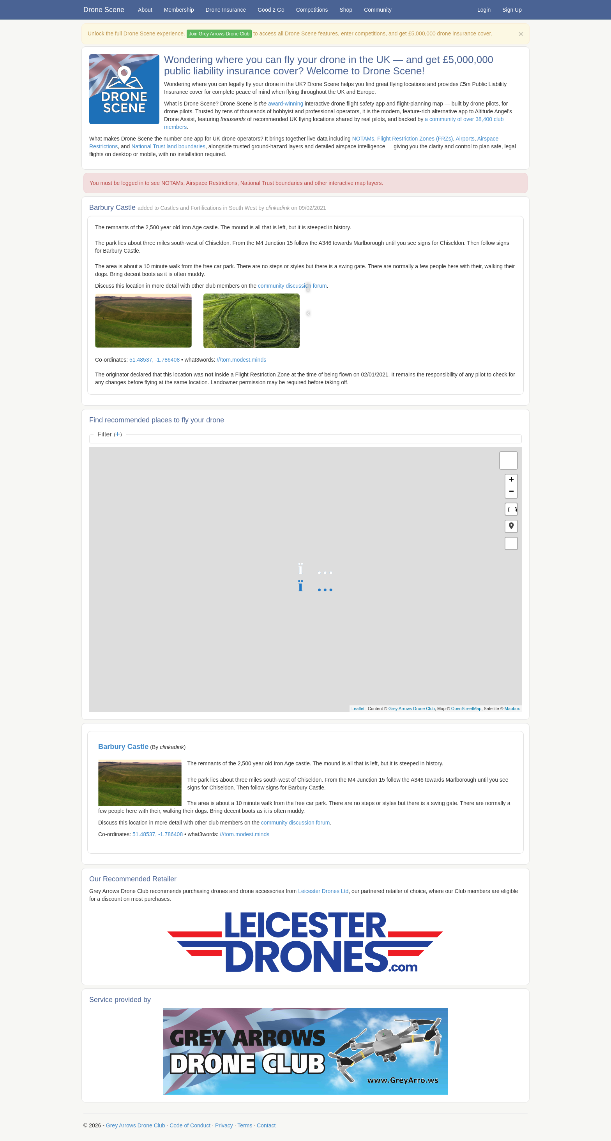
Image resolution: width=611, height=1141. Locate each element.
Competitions (312, 10)
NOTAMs (363, 138)
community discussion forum (292, 286)
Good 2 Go (271, 10)
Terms (244, 1125)
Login (484, 10)
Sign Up (512, 10)
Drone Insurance (226, 10)
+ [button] (511, 480)
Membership (179, 10)
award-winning (285, 103)
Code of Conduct (190, 1125)
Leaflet (357, 708)
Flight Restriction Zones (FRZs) (415, 138)
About (145, 10)
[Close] (521, 34)
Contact (266, 1125)
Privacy (224, 1125)
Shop (345, 10)
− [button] (511, 492)
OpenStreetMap (466, 708)
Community (378, 10)
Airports (465, 138)
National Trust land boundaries (168, 146)
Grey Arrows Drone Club (411, 708)
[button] (511, 526)
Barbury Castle (123, 747)
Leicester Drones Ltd (323, 891)
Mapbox (512, 708)
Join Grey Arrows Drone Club (219, 34)
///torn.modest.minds (241, 360)
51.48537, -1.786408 (154, 360)
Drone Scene (103, 10)
